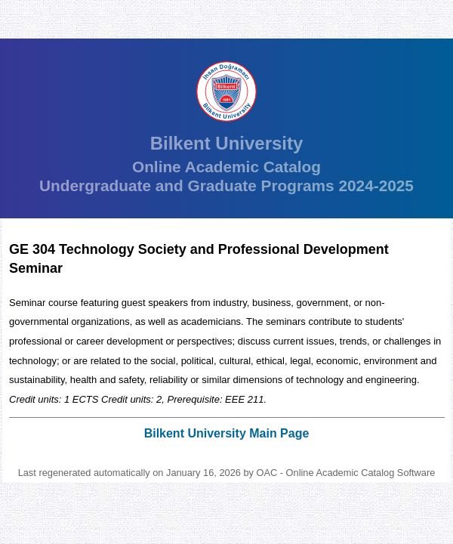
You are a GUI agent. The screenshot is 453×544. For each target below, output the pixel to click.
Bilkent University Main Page (227, 433)
